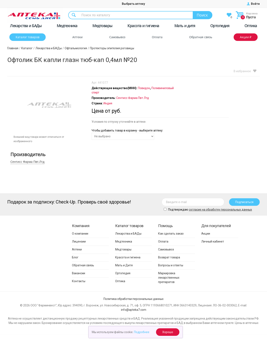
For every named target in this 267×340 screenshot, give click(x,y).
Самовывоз (117, 37)
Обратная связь (200, 37)
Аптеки (77, 37)
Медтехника (67, 26)
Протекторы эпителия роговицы (112, 48)
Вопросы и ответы (170, 265)
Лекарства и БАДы (26, 26)
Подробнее (141, 332)
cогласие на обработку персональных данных (220, 209)
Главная (12, 48)
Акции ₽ (245, 37)
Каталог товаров (27, 37)
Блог (75, 257)
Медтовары (102, 26)
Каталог (27, 48)
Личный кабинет (212, 241)
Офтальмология (76, 48)
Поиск (202, 15)
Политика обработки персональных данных (133, 299)
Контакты (78, 281)
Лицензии (79, 241)
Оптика (250, 26)
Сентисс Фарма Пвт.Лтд (27, 162)
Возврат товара (169, 257)
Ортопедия (219, 26)
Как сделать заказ (171, 233)
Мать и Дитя (124, 265)
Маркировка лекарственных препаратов (168, 278)
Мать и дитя (184, 26)
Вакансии (78, 273)
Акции (205, 233)
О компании (80, 233)
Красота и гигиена (143, 26)
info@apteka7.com (133, 309)
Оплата (157, 37)
